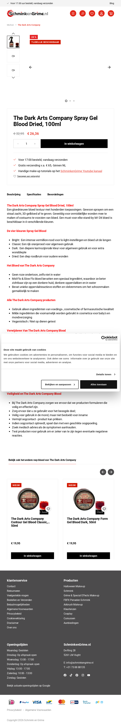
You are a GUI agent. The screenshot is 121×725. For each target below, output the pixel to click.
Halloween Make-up (74, 586)
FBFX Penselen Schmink (77, 599)
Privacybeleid (14, 613)
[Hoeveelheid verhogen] (34, 143)
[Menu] (73, 13)
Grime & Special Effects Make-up (81, 595)
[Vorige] (30, 67)
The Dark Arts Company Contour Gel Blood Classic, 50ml (29, 522)
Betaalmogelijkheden (18, 604)
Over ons (12, 627)
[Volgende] (109, 67)
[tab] (13, 194)
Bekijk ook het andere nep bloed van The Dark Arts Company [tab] (42, 459)
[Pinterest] (76, 674)
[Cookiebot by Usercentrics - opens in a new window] (103, 338)
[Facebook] (65, 674)
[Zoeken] (82, 13)
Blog (112, 3)
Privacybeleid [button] (14, 709)
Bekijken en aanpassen (60, 384)
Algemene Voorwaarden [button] (38, 709)
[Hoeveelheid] (26, 143)
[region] (60, 67)
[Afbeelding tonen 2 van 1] (70, 101)
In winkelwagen (74, 144)
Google (46, 685)
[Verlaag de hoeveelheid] (17, 143)
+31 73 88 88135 (75, 667)
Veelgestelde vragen (18, 595)
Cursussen (69, 618)
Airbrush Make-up (73, 604)
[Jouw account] (101, 13)
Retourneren (13, 590)
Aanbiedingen (71, 622)
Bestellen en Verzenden (19, 599)
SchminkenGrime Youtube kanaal (81, 171)
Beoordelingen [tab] (55, 194)
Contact (11, 586)
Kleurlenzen (70, 609)
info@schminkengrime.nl (79, 662)
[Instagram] (82, 674)
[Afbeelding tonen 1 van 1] (66, 101)
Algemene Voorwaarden (20, 609)
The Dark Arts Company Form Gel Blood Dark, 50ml (87, 520)
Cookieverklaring (16, 618)
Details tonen (103, 374)
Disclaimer (12, 622)
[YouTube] (88, 674)
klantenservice (17, 580)
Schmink (68, 590)
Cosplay (68, 613)
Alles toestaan (99, 384)
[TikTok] (71, 674)
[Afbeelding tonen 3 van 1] (74, 101)
